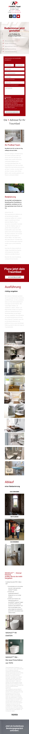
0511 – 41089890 (16, 10)
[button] (14, 277)
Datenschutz (8, 97)
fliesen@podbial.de (16, 12)
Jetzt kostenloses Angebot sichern (12, 112)
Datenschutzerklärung (10, 108)
